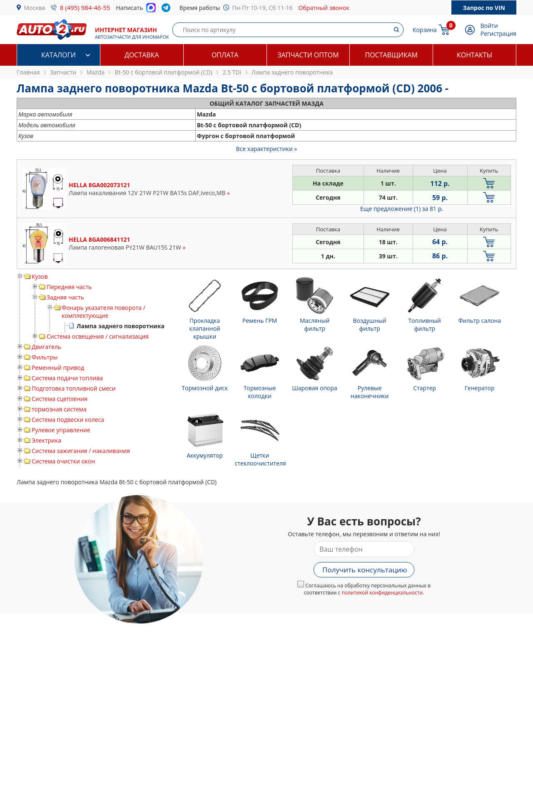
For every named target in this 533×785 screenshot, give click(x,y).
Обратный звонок (324, 8)
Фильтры (44, 357)
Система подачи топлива (67, 378)
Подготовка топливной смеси (74, 388)
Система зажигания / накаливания (81, 451)
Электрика (46, 440)
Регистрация (498, 33)
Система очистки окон (63, 461)
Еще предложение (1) (401, 209)
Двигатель (46, 347)
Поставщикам (391, 54)
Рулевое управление (61, 430)
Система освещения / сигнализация (98, 336)
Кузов (40, 276)
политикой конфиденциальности (382, 592)
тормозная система (59, 409)
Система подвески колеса (68, 419)
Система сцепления (59, 399)
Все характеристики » (266, 149)
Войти (489, 26)
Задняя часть (65, 297)
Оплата (225, 54)
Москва (34, 8)
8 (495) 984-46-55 (85, 7)
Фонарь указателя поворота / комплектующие (103, 311)
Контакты (474, 54)
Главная (28, 72)
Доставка (142, 54)
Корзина (425, 30)
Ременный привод (58, 367)
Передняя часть (69, 287)
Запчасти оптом (308, 54)
